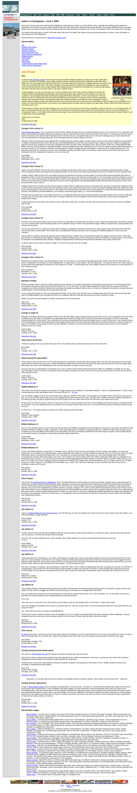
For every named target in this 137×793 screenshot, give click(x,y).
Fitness (92, 15)
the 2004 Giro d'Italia (37, 80)
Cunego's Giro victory (29, 47)
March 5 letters (32, 771)
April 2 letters (31, 749)
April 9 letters (31, 745)
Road (53, 15)
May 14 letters (31, 723)
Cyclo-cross (70, 15)
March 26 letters (32, 753)
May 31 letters (31, 714)
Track (78, 15)
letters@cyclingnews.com (57, 38)
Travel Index (76, 785)
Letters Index (31, 774)
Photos (84, 15)
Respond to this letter (29, 124)
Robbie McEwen (27, 56)
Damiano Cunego (28, 49)
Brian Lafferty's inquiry (36, 687)
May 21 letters (31, 720)
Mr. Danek (25, 634)
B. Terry (74, 392)
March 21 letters (32, 760)
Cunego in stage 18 (28, 51)
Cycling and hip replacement (31, 65)
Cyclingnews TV (26, 15)
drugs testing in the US (40, 654)
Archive (68, 785)
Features (46, 15)
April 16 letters (32, 742)
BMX (62, 15)
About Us (69, 787)
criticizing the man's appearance (44, 482)
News (35, 15)
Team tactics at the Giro (30, 53)
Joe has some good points (30, 132)
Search (105, 15)
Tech (40, 15)
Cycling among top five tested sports (34, 64)
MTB (58, 15)
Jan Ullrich (25, 60)
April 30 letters (32, 734)
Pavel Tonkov (26, 58)
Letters (99, 15)
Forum (112, 15)
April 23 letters (32, 738)
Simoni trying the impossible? (32, 54)
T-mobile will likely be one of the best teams (42, 513)
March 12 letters (32, 765)
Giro (23, 45)
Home (62, 785)
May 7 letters (31, 729)
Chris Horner (26, 62)
